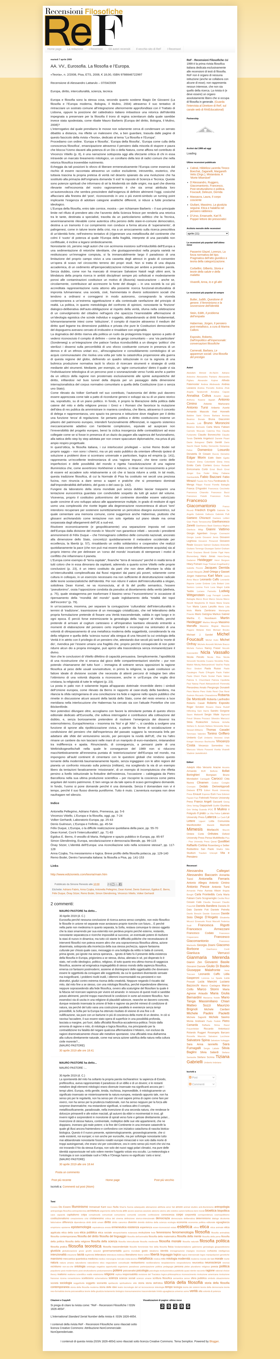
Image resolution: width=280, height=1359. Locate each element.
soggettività (79, 1283)
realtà (89, 1274)
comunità (131, 1215)
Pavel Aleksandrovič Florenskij (214, 684)
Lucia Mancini (207, 981)
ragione (210, 1270)
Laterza (210, 817)
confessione (153, 1215)
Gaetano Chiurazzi (199, 517)
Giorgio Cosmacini (219, 533)
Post (193, 1077)
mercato (121, 1259)
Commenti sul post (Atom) (78, 1186)
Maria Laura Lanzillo (205, 606)
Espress (206, 794)
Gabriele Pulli (222, 514)
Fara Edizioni (223, 794)
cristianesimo (96, 1218)
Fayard (190, 798)
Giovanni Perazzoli (208, 541)
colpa (84, 1214)
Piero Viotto (206, 691)
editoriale (210, 1222)
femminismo (163, 1232)
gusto (145, 1250)
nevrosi (225, 1263)
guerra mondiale (131, 1251)
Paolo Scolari (208, 676)
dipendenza (79, 1222)
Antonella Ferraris (214, 879)
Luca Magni (217, 587)
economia (182, 1222)
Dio (60, 1207)
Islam (109, 1207)
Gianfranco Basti (204, 525)
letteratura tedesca (116, 1255)
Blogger (214, 1341)
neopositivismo (184, 1263)
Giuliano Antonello (220, 545)
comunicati (107, 1215)
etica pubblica (88, 1232)
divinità (141, 1222)
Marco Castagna (210, 985)
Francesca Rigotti (213, 925)
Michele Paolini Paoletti (208, 1013)
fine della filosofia (158, 1247)
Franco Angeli (203, 801)
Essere (67, 1207)
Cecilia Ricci (223, 898)
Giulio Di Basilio (217, 966)
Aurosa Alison (213, 890)
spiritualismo (125, 1283)
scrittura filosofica (162, 1278)
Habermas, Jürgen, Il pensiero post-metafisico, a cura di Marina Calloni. (209, 326)
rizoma (63, 1278)
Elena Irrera (223, 462)
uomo (186, 1291)
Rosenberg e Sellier (218, 845)
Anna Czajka (87, 889)
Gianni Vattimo (217, 529)
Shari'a (122, 1207)
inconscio (201, 1251)
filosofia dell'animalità (137, 1236)
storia (141, 1283)
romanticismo (73, 1278)
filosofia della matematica (162, 1236)
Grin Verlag (192, 809)
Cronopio (191, 786)
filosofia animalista (220, 1232)
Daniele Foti (201, 909)
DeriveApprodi (220, 786)
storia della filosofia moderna (84, 1287)
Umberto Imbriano (212, 1062)
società (54, 1283)
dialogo (215, 1218)
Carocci (216, 778)
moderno (195, 1259)
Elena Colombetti (206, 462)
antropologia (221, 1206)
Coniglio (225, 783)
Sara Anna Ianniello (202, 1044)
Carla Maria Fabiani (217, 427)
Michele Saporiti (196, 1017)
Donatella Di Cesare (199, 454)
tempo (169, 1287)
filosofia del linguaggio (113, 1236)
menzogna (111, 1259)
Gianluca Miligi (195, 529)
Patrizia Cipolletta (220, 680)
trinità (159, 1291)
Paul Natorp (193, 684)
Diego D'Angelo (206, 917)
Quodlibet (223, 841)
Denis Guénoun (141, 889)
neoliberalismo (153, 1263)
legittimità (89, 1255)
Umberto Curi (194, 737)
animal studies (191, 1207)
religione (109, 1274)
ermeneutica (119, 1227)
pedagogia (168, 1266)
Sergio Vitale (211, 714)
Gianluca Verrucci (208, 953)
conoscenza (167, 1214)
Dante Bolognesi (195, 442)
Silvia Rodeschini (197, 722)
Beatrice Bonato (196, 419)
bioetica (210, 1210)
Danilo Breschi (194, 913)
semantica (178, 1278)
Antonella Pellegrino (106, 889)
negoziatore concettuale (118, 1263)
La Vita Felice (213, 813)
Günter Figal (217, 552)
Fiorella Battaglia (220, 484)
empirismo (56, 1227)
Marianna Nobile (211, 997)
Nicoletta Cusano (205, 661)
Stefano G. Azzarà (196, 726)
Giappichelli (206, 805)
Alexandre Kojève (208, 380)
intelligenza (224, 1251)
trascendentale (149, 1291)
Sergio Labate (211, 1048)
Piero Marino (193, 691)
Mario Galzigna (203, 614)
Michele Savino (219, 1017)
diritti (88, 1222)
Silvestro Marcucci (220, 718)
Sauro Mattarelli (195, 714)
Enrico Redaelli (221, 465)
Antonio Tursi (197, 407)
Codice (215, 783)
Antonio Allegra (197, 882)
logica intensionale (190, 1255)
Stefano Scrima (205, 1057)
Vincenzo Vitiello (127, 893)
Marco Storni (208, 989)
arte (125, 1210)
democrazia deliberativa (183, 1218)
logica (177, 1254)
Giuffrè (216, 805)
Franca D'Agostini (197, 488)
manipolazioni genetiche (217, 1255)
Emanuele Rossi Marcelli (207, 921)
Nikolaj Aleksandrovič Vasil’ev (208, 664)
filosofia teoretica (85, 1246)
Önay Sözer (72, 893)
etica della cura (70, 1232)
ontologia (80, 1266)
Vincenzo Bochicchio (204, 741)
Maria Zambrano (205, 610)
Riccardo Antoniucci (216, 1028)
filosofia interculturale (128, 1241)
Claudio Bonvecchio (209, 434)
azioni (182, 1211)
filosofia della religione (77, 1241)
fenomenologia (183, 1232)
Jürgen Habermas (197, 576)
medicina (93, 1258)
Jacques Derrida (217, 568)
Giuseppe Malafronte (203, 970)
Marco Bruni (202, 599)
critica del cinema (114, 1218)
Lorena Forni (202, 587)
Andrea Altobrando (210, 384)
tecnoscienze (148, 1287)
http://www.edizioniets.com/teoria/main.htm (79, 874)
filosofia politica (214, 1240)
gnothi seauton (93, 1251)
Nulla (116, 1207)
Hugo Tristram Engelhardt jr (216, 564)
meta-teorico (131, 1259)
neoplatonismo (168, 1263)
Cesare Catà (194, 902)
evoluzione (144, 1232)
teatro (120, 1287)
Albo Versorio (204, 767)
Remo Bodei (87, 893)
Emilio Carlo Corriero (199, 465)
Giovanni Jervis (210, 537)
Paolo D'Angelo (207, 672)
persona (178, 1266)
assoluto (147, 1211)
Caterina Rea (213, 431)
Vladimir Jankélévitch (197, 753)
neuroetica (198, 1262)
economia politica (196, 1222)
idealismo (154, 1251)
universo (179, 1291)
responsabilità (130, 1274)
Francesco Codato (200, 933)
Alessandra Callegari (208, 871)
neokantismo (137, 1262)
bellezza (189, 1211)
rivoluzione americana (207, 1274)
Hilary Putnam (194, 564)
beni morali (199, 1211)
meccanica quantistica (75, 1258)
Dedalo (204, 786)
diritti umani (97, 1222)
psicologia (142, 1270)
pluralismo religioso (200, 1266)
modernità (184, 1258)
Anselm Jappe (221, 396)
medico (101, 1259)
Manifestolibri (194, 825)
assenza (138, 1211)
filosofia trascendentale (116, 1246)
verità (194, 1291)
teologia (178, 1287)
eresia (108, 1227)
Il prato (201, 813)
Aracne (217, 767)
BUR (203, 771)
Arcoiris (225, 767)
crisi (86, 1218)
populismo (55, 1270)
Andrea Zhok (222, 388)
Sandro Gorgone (220, 710)
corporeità (190, 1214)
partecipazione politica (151, 1266)
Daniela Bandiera (206, 905)
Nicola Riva (213, 657)
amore (179, 1207)
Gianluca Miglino (221, 525)
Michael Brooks (221, 630)
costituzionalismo (60, 1218)
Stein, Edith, (204, 314)
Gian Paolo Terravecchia (199, 522)
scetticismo (87, 1278)
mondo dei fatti (207, 1259)
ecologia (172, 1222)
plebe (187, 1266)
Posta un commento (67, 1172)
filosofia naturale (191, 1241)
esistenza (133, 1227)
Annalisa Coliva (199, 395)
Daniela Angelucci (204, 438)
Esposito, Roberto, (208, 340)
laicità (80, 1254)
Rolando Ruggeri (196, 1032)
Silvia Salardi (209, 1052)
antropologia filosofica (61, 1211)
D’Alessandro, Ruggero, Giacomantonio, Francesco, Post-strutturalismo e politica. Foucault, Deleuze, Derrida (207, 187)
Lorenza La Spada (211, 978)
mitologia (171, 1258)
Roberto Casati (196, 703)
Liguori (202, 821)
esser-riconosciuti (161, 1227)
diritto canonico (119, 1222)
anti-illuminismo (206, 1207)
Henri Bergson (221, 560)
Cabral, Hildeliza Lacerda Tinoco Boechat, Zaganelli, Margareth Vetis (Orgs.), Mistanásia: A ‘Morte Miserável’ (209, 172)
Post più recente (61, 1180)
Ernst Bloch (216, 469)
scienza (113, 1278)
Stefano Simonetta (214, 726)
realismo (62, 1274)
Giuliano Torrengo (195, 548)
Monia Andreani (196, 1021)
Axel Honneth (220, 411)
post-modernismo (69, 1270)
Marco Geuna (215, 599)
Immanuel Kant (97, 1207)
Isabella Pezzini (195, 568)
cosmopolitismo (221, 1215)
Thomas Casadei (217, 729)
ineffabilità (212, 1251)
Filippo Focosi (203, 484)
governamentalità (112, 1250)
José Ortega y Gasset (216, 571)
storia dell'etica (154, 1283)
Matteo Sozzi (199, 1005)
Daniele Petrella (220, 909)
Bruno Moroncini (216, 423)
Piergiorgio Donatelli (218, 687)
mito (163, 1258)
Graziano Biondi (201, 552)
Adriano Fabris (71, 889)
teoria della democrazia (211, 1287)
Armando (192, 771)
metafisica (145, 1258)
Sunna (130, 1207)
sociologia (66, 1282)
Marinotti (224, 825)
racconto (201, 1270)
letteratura (100, 1254)
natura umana (67, 1263)
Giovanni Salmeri (202, 545)
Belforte (214, 771)
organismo (123, 1266)
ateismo (155, 1211)
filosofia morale (170, 1241)
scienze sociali (127, 1278)
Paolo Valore (222, 676)
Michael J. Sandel (200, 634)
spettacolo (113, 1283)
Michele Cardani (216, 1009)
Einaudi (197, 794)
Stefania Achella (220, 722)
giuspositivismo (222, 1247)
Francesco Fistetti (197, 496)
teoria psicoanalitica (74, 1291)
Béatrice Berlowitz (196, 427)
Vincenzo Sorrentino (210, 745)
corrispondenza (205, 1215)
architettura (93, 1210)
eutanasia (132, 1232)
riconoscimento (189, 1274)
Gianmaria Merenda (208, 957)
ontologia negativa (96, 1266)
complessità (94, 1215)
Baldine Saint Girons (198, 415)
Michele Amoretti (206, 644)
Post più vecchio (164, 1180)
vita (200, 1291)
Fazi (196, 798)
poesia (214, 1266)
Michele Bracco (221, 644)
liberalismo (131, 1254)
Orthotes (213, 833)
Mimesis (195, 829)
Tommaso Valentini (196, 734)
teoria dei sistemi (191, 1287)
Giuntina (224, 805)
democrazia (163, 1218)
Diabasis (191, 790)
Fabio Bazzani (210, 477)
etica (204, 1226)
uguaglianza (168, 1291)
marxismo (56, 1258)
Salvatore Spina (198, 1040)
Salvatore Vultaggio (220, 1040)
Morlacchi (213, 829)
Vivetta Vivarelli (221, 749)
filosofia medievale (149, 1241)
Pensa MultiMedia (215, 837)
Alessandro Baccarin (202, 875)
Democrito (214, 446)
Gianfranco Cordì (217, 949)
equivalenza (98, 1227)
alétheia (161, 1207)
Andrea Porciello (206, 388)
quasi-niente (190, 1270)
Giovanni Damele (196, 966)
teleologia (159, 1287)
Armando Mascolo (198, 411)
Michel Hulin (212, 640)
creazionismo (76, 1218)
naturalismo (80, 1263)
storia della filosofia (183, 1282)
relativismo (98, 1274)
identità (164, 1250)
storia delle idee (108, 1287)
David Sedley (200, 446)
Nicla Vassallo (214, 652)
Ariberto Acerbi (220, 407)
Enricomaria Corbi (197, 469)
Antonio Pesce (198, 887)
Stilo (227, 849)
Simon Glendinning (105, 893)
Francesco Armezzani (208, 929)
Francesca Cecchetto (218, 488)
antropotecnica (79, 1211)
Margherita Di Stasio (204, 603)
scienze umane (144, 1278)
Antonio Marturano (216, 404)
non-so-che (67, 1266)
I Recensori (96, 48)
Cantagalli (205, 779)
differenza (67, 1222)
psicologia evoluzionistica (161, 1270)
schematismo (101, 1278)
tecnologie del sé (132, 1287)
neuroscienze (213, 1262)
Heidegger (204, 560)
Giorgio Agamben (197, 533)
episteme (65, 1227)
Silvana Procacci (201, 718)
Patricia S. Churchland (198, 680)
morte (226, 1259)
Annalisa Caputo (220, 392)
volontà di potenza (212, 1291)
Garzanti (217, 801)
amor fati (170, 1207)
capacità (61, 1215)
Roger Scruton (195, 707)
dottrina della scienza (156, 1222)
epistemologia (81, 1227)
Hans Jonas (208, 556)
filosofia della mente (189, 1236)
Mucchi (226, 830)
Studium (191, 853)
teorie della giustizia (94, 1291)
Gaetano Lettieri (221, 518)
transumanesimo (133, 1291)
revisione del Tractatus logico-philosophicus (159, 1274)
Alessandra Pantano (207, 377)
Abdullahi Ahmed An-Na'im (202, 373)
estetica (184, 1226)
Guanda (203, 809)
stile (135, 1283)
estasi (173, 1227)
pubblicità (179, 1270)
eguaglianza (222, 1222)
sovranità (102, 1283)
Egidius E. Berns (160, 889)
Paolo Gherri (193, 676)
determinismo (203, 1218)
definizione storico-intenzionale (139, 1218)
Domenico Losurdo (213, 450)
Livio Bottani (217, 583)
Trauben (203, 853)
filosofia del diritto (88, 1236)
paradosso (134, 1266)
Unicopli (213, 853)
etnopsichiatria (120, 1232)
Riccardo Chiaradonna (206, 695)
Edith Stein (214, 457)
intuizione (71, 1255)
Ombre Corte (195, 834)
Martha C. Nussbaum (201, 618)
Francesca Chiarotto (197, 492)
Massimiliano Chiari (214, 1001)
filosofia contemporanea (64, 1236)
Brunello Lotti (194, 423)
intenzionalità (58, 1254)
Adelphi (191, 767)
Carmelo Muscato (196, 431)
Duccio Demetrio (220, 454)
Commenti (197, 1084)
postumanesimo (104, 1270)
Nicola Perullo (195, 657)
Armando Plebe (195, 890)
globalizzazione (69, 1251)
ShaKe (219, 849)
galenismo (197, 1247)
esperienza (146, 1227)
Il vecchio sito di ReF (148, 48)
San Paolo (207, 849)
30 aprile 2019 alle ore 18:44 (76, 1164)
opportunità (111, 1266)
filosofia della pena (211, 1236)
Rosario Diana (213, 707)
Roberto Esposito (218, 702)
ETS (199, 790)
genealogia (208, 1247)
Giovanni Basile (217, 962)
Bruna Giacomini (218, 419)
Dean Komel (125, 889)
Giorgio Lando (194, 537)
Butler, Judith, (206, 303)
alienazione (151, 1207)
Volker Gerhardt (145, 893)
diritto (107, 1222)
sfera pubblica (199, 1278)
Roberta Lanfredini (218, 699)
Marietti (210, 825)
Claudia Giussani (211, 902)
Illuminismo (80, 1207)
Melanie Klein (203, 630)
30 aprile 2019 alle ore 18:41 (76, 1050)
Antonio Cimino (219, 882)
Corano (54, 1207)
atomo (163, 1211)
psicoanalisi (129, 1270)
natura (54, 1262)
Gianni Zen (194, 962)
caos (53, 1215)
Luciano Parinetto (206, 591)
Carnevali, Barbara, (209, 354)
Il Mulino (220, 809)
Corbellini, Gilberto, (206, 271)
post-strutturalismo (87, 1270)
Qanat (214, 841)
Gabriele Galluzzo (204, 514)
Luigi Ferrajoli (213, 595)
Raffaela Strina (211, 1025)
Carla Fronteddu (205, 894)
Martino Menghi (210, 622)
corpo (179, 1214)
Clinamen (202, 782)
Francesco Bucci (220, 492)
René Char (218, 691)
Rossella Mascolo (196, 1036)
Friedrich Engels (205, 510)
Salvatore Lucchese (218, 1036)
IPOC (210, 809)
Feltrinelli (204, 797)
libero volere (144, 1255)
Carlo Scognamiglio (206, 898)
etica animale (216, 1227)
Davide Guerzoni (211, 913)
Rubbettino (193, 849)
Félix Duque (58, 893)
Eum (213, 794)
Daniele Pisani (222, 438)
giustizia (55, 1250)
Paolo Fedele (214, 1021)
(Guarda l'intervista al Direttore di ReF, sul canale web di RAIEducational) (206, 105)
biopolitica (223, 1210)
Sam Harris (203, 711)
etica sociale (105, 1232)
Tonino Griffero (218, 733)
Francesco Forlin (219, 496)
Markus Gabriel (221, 614)
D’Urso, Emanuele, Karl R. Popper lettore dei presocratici (208, 217)
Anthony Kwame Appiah (201, 400)
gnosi (81, 1251)
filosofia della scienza (104, 1241)
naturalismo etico (96, 1263)
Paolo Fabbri (222, 672)
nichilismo (56, 1266)
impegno (190, 1251)
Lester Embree (202, 583)
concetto (142, 1215)
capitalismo (73, 1214)
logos (202, 1255)
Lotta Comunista (219, 821)
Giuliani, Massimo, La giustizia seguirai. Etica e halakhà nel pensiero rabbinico (208, 208)
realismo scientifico (76, 1274)
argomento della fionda (111, 1211)
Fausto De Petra (205, 481)
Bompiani (211, 775)
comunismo (119, 1215)
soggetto (90, 1283)
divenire (132, 1222)
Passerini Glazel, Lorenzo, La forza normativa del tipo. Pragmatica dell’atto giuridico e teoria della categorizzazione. (208, 256)
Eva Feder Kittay (207, 473)
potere (117, 1270)
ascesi (131, 1211)
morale (219, 1258)
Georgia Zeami (206, 945)
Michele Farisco (195, 648)
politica (224, 1266)
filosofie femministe (139, 1247)
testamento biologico (114, 1291)
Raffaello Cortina (197, 845)
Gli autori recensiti (119, 48)
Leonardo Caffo (209, 579)
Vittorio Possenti (205, 749)
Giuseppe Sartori (213, 548)
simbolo (211, 1278)
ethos (196, 1227)
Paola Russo (213, 668)
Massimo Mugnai (209, 626)
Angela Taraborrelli (197, 392)
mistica (157, 1259)
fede (153, 1232)
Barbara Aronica (220, 415)
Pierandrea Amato (196, 687)
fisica (171, 1246)
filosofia (202, 1231)
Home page (54, 48)
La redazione (75, 48)
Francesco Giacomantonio (201, 503)
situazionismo (222, 1278)
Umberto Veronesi (213, 737)
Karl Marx (215, 575)
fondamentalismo (183, 1247)
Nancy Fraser (212, 648)
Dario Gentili (214, 442)
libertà (154, 1254)
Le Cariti (221, 817)
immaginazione (177, 1251)
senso (187, 1278)
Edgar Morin (196, 457)
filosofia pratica (59, 1246)
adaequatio (139, 1207)
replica (118, 1274)
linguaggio (166, 1254)
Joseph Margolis (194, 572)
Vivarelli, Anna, (206, 281)
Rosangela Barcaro (218, 1032)
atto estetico (172, 1211)
